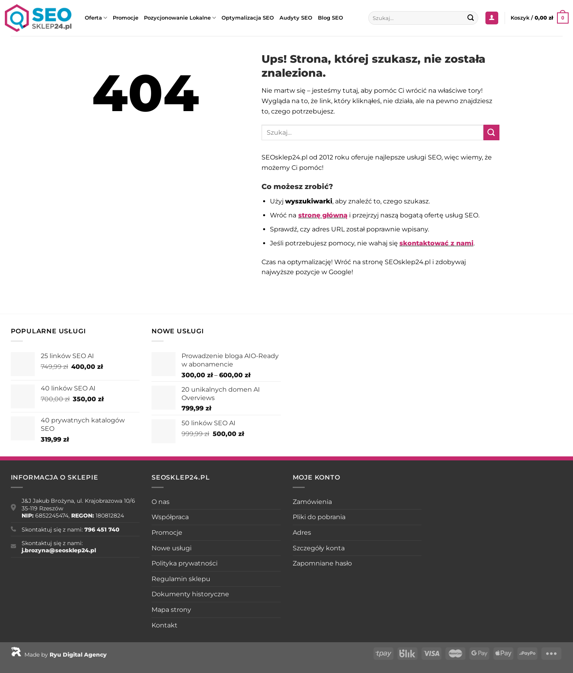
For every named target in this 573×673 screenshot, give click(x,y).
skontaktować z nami (436, 243)
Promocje (125, 18)
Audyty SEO (296, 18)
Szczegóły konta (319, 548)
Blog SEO (330, 18)
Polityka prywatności (185, 563)
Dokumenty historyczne (190, 594)
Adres (302, 532)
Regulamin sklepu (181, 579)
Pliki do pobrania (319, 517)
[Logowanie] (491, 18)
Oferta (96, 18)
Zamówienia (312, 502)
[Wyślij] (470, 18)
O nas (161, 502)
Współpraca (170, 517)
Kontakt (165, 625)
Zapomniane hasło (322, 563)
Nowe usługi (172, 548)
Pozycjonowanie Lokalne (180, 18)
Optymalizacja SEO (248, 18)
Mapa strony (171, 609)
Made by (59, 654)
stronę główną (322, 215)
